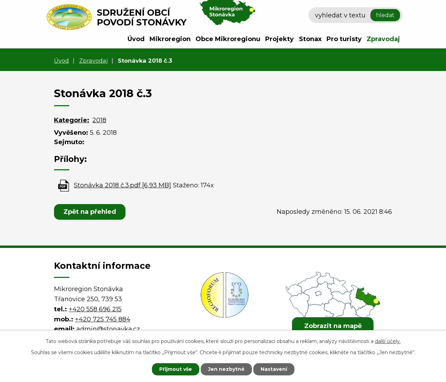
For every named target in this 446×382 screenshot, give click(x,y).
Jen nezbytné (226, 369)
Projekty (279, 39)
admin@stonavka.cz (108, 329)
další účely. (388, 341)
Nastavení (274, 369)
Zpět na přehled (89, 212)
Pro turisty (344, 39)
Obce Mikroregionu (227, 39)
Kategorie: (71, 120)
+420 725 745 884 (102, 319)
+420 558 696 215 (95, 309)
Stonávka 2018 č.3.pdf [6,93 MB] (122, 185)
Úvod (136, 39)
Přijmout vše (175, 369)
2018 (99, 120)
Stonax (310, 39)
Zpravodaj (383, 39)
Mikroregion (170, 39)
